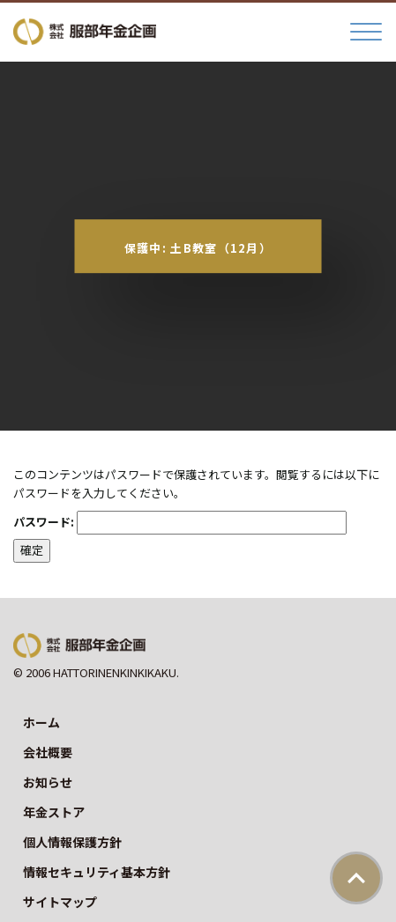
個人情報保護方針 (72, 842)
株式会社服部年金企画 (84, 31)
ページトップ (356, 878)
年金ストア (54, 812)
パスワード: (180, 523)
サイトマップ (60, 902)
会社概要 (47, 752)
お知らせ (47, 782)
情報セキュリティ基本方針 (96, 872)
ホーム (41, 722)
